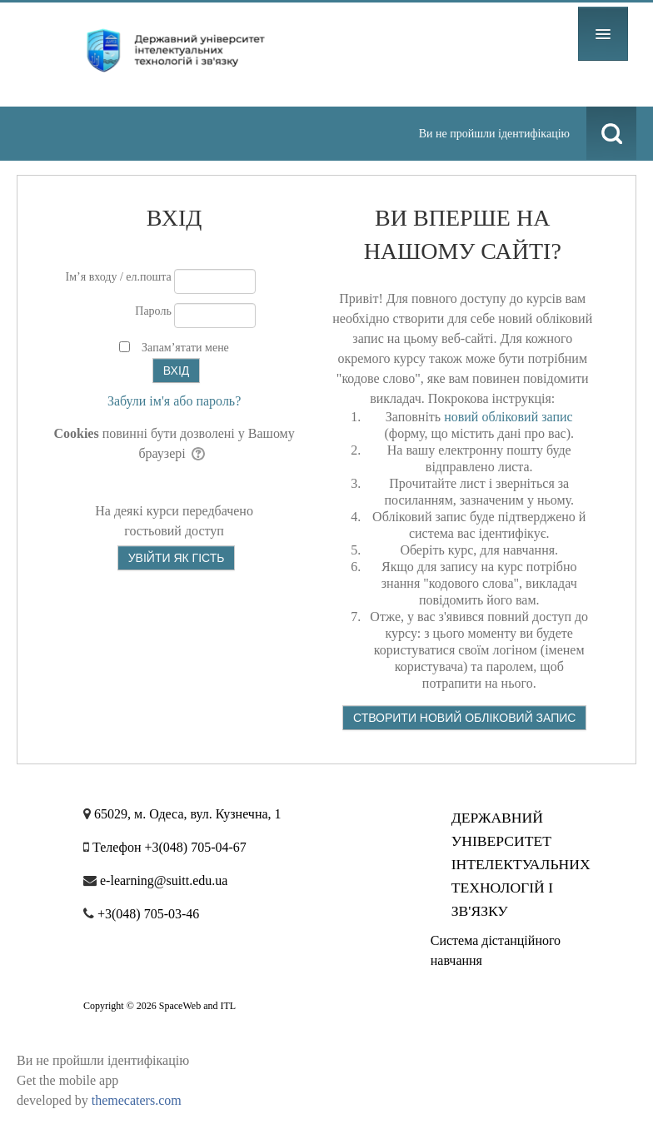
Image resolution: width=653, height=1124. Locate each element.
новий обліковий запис (508, 417)
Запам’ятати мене (185, 347)
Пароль (153, 311)
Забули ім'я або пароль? (174, 401)
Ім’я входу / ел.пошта (119, 277)
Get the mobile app (67, 1080)
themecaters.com (137, 1100)
